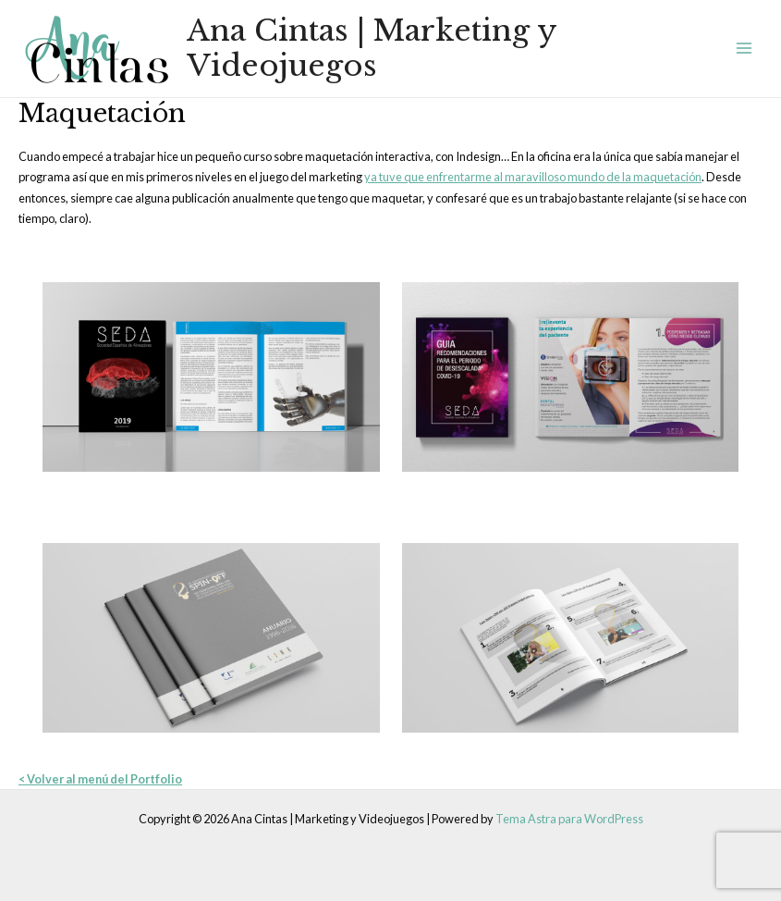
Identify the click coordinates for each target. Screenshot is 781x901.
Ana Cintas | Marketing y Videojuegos (371, 48)
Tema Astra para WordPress (569, 818)
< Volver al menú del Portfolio (100, 778)
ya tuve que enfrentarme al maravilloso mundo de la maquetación (533, 176)
